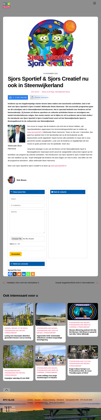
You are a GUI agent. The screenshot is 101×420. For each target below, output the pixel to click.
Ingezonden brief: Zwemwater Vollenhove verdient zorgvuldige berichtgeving (49, 338)
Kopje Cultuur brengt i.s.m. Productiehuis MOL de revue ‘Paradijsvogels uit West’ (80, 371)
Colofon (30, 400)
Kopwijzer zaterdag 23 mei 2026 (17, 378)
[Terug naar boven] (6, 390)
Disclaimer (60, 400)
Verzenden (15, 254)
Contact (30, 403)
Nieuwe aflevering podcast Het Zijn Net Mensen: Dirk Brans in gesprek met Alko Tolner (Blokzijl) (82, 332)
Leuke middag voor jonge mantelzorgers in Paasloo (47, 377)
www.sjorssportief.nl (35, 132)
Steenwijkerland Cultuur (79, 361)
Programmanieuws (12, 370)
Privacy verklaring (48, 400)
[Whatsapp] (28, 274)
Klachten (38, 400)
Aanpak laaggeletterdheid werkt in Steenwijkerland (74, 283)
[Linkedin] (24, 274)
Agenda (8, 328)
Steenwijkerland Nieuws (62, 92)
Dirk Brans (35, 92)
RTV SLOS (7, 407)
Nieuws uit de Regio (48, 92)
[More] (33, 274)
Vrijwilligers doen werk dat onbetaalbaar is (23, 283)
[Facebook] (10, 274)
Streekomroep (11, 333)
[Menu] (94, 3)
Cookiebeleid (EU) (41, 403)
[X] (15, 274)
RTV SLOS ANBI (86, 400)
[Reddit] (19, 274)
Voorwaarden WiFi (72, 400)
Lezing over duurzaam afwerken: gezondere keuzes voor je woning (18, 337)
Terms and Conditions (56, 403)
